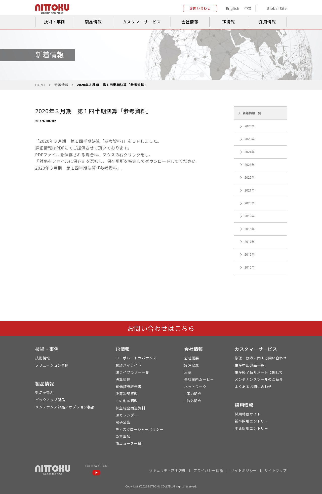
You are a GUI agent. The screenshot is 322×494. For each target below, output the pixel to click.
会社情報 (189, 22)
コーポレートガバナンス (135, 358)
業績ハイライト (128, 365)
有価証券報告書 (128, 386)
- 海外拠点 (193, 400)
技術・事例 (54, 22)
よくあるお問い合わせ (253, 386)
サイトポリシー (244, 470)
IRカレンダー (126, 415)
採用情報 (267, 22)
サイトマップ (275, 470)
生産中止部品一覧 (249, 365)
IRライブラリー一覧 (132, 372)
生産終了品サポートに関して (259, 372)
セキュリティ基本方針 (167, 470)
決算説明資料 (126, 393)
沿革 (188, 372)
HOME (40, 85)
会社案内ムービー (199, 379)
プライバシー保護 (208, 470)
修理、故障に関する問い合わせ (261, 358)
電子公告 (122, 422)
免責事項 (122, 436)
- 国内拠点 (193, 393)
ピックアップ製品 (50, 399)
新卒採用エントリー (251, 421)
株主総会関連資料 (130, 408)
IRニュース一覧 (128, 443)
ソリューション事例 (52, 365)
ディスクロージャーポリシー (139, 429)
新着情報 (61, 85)
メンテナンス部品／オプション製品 (65, 407)
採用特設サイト (248, 414)
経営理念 (191, 365)
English (232, 8)
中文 (248, 8)
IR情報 (228, 22)
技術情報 (42, 358)
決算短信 (122, 379)
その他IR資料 (126, 400)
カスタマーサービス (141, 22)
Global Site (273, 8)
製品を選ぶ (44, 392)
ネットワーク (195, 386)
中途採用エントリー (251, 428)
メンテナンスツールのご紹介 (259, 379)
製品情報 (93, 22)
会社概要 (191, 358)
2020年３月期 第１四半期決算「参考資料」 (78, 168)
